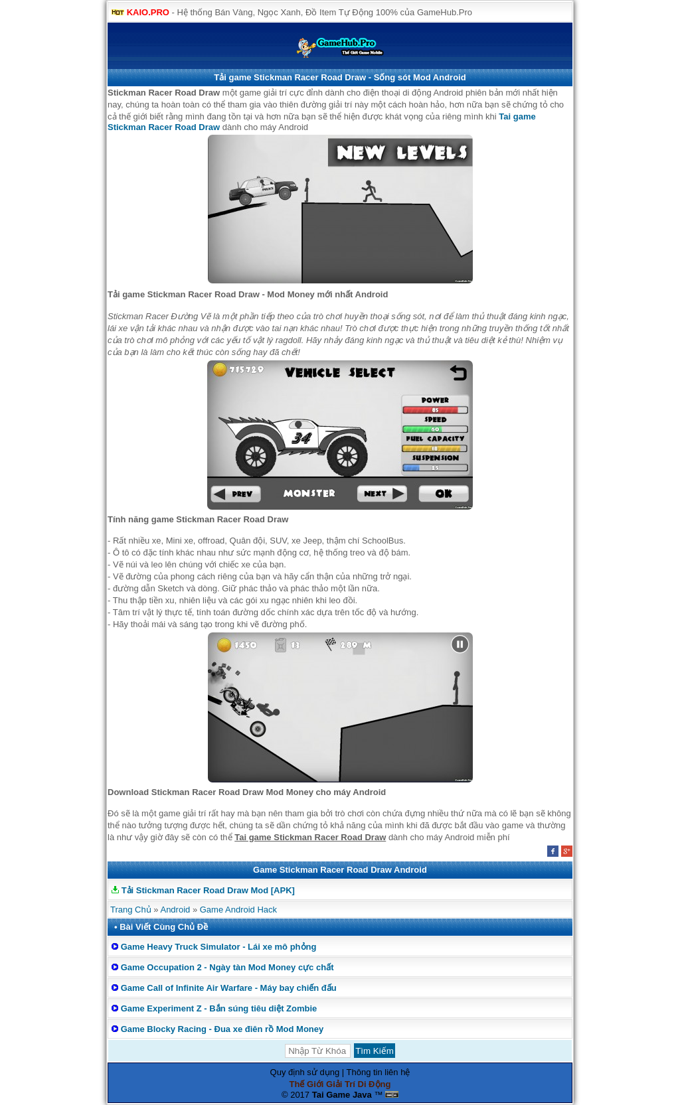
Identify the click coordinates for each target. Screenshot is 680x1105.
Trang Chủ (130, 910)
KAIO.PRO (148, 12)
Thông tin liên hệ (378, 1072)
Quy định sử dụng (305, 1072)
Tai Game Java (342, 1095)
